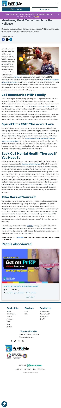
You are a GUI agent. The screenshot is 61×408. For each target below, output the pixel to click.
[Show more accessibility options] (4, 404)
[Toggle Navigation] (57, 3)
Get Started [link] (16, 9)
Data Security (27, 369)
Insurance (10, 319)
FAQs (8, 321)
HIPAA (34, 369)
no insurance (9, 293)
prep (15, 293)
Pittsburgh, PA (44, 311)
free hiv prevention (31, 293)
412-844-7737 (45, 9)
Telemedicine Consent (26, 337)
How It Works (11, 314)
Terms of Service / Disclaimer (29, 335)
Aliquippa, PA (44, 316)
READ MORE (30, 297)
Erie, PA (42, 319)
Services (9, 316)
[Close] (58, 14)
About (9, 311)
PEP (26, 314)
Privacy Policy (18, 369)
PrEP (26, 311)
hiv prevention (22, 293)
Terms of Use (41, 369)
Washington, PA (45, 314)
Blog (8, 324)
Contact (9, 327)
